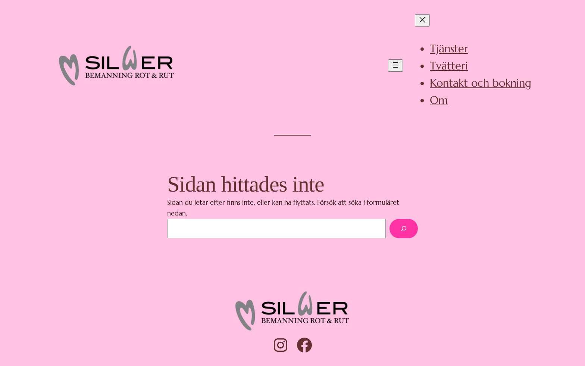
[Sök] (404, 228)
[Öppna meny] (395, 65)
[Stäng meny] (422, 20)
